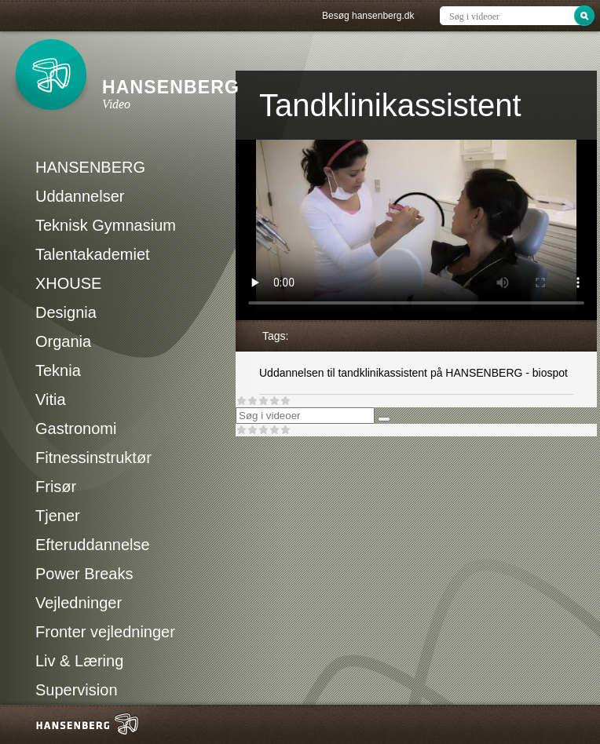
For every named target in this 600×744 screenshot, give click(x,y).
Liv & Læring (79, 660)
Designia (66, 312)
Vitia (50, 399)
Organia (63, 341)
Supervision (76, 689)
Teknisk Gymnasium (105, 225)
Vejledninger (78, 602)
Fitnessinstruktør (93, 457)
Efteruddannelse (92, 544)
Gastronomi (75, 428)
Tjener (57, 515)
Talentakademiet (92, 254)
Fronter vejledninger (105, 631)
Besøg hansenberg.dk (368, 15)
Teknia (58, 370)
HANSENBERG (90, 167)
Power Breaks (84, 573)
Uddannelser (79, 196)
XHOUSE (68, 283)
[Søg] (384, 419)
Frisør (55, 486)
